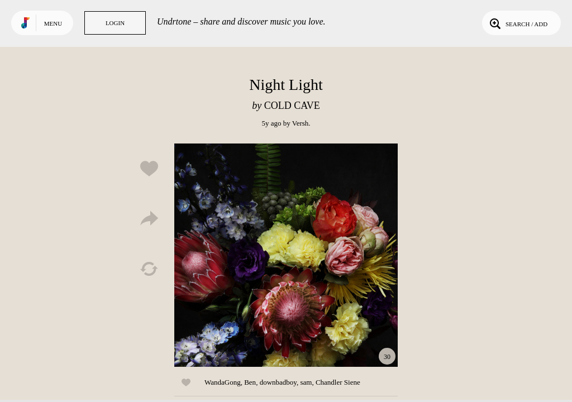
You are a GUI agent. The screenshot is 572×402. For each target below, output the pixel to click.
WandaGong (222, 382)
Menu (53, 23)
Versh (300, 123)
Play (286, 255)
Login (115, 23)
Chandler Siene (338, 382)
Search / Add (517, 23)
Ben (250, 382)
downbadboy (278, 382)
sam (306, 382)
